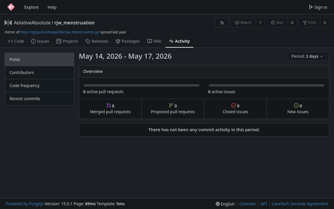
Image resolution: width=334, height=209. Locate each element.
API (263, 203)
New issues (297, 108)
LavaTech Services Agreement (300, 203)
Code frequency (24, 85)
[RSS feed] (222, 22)
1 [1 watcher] (260, 22)
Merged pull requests (110, 108)
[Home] (11, 7)
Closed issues (235, 108)
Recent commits (25, 98)
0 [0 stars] (292, 22)
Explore (31, 7)
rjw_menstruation (74, 23)
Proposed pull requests (173, 108)
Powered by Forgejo (24, 203)
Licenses (247, 203)
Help (52, 7)
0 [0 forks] (325, 22)
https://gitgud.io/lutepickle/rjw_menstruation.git (59, 32)
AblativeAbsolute (32, 23)
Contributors (22, 72)
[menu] (307, 56)
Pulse (15, 59)
